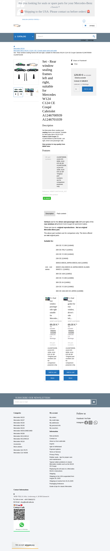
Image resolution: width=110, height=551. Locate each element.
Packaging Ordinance (57, 483)
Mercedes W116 (19, 441)
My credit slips (54, 420)
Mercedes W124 (19, 428)
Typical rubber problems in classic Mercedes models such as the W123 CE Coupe (62, 464)
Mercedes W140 (19, 425)
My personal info (55, 425)
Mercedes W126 (19, 423)
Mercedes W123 (19, 417)
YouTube (87, 418)
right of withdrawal (56, 446)
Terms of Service (55, 452)
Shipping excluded (80, 77)
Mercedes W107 (19, 420)
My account (54, 413)
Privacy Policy (54, 454)
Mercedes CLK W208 (21, 453)
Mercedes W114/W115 (21, 439)
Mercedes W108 (19, 433)
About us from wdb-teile (57, 441)
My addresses (54, 423)
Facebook (80, 418)
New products (54, 436)
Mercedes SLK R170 (20, 450)
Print (75, 64)
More (52, 378)
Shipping (52, 473)
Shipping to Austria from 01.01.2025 (61, 481)
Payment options (55, 449)
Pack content (61, 213)
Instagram (80, 422)
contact (83, 40)
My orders (53, 417)
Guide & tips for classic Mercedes (61, 486)
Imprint (52, 444)
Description (50, 213)
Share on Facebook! (80, 60)
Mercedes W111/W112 (21, 436)
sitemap (91, 40)
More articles (18, 447)
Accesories (17, 444)
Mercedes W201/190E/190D (23, 431)
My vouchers (54, 428)
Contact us (53, 438)
